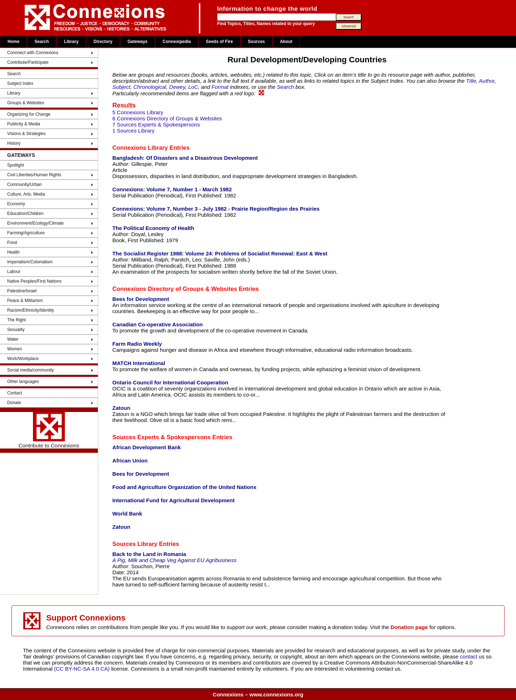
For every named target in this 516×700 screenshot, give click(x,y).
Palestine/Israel (22, 290)
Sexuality (16, 329)
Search (41, 41)
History (13, 143)
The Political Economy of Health (153, 228)
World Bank (127, 513)
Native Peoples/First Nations (34, 281)
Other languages (23, 381)
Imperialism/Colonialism (30, 261)
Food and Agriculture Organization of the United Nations (185, 487)
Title (471, 81)
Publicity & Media (23, 123)
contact (469, 656)
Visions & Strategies (26, 133)
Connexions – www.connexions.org (258, 694)
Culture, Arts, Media (26, 194)
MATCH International (139, 363)
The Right (16, 319)
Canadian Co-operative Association (158, 324)
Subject (121, 87)
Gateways (138, 41)
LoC (193, 87)
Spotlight (15, 165)
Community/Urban (24, 184)
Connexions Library (140, 147)
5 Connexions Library (138, 112)
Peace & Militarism (25, 300)
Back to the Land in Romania (149, 554)
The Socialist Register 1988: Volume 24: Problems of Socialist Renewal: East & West (220, 253)
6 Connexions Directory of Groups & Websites (167, 118)
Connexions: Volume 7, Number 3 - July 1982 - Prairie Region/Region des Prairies (216, 209)
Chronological (149, 87)
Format (220, 87)
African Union (130, 460)
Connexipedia (177, 41)
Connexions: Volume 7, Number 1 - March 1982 (172, 189)
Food (12, 242)
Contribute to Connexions (49, 430)
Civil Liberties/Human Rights (34, 174)
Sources (256, 41)
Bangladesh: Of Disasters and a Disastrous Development (185, 158)
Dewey (177, 87)
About (286, 41)
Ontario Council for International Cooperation (170, 382)
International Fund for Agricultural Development (174, 500)
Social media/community (30, 370)
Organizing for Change (29, 114)
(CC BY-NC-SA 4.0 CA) (82, 669)
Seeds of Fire (219, 41)
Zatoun (121, 408)
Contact (14, 392)
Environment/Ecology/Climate (35, 223)
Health (13, 252)
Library (71, 41)
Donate (14, 402)
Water (13, 339)
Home (13, 41)
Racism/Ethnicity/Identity (30, 310)
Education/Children (25, 213)
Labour (13, 271)
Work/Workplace (23, 358)
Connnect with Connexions (32, 52)
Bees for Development (141, 299)
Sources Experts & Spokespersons (162, 437)
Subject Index (20, 83)
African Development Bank (147, 447)
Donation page (409, 627)
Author (486, 81)
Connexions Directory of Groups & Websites (175, 289)
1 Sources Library (134, 131)
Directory (103, 41)
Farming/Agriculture (26, 232)
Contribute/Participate (27, 62)
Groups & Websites (25, 102)
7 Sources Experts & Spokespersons (156, 124)
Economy (16, 203)
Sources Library (135, 544)
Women (14, 348)
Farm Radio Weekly (137, 344)
